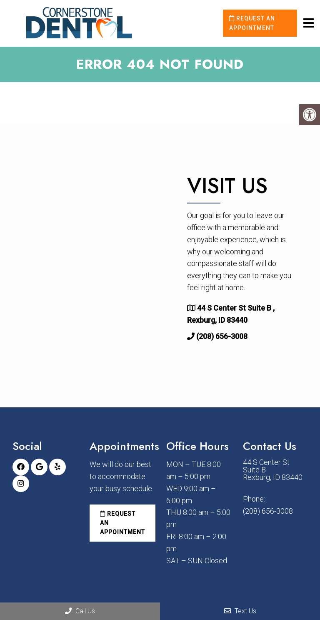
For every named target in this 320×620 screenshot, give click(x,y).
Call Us (80, 611)
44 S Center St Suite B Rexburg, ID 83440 (272, 470)
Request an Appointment (252, 23)
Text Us (240, 611)
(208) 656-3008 (222, 336)
